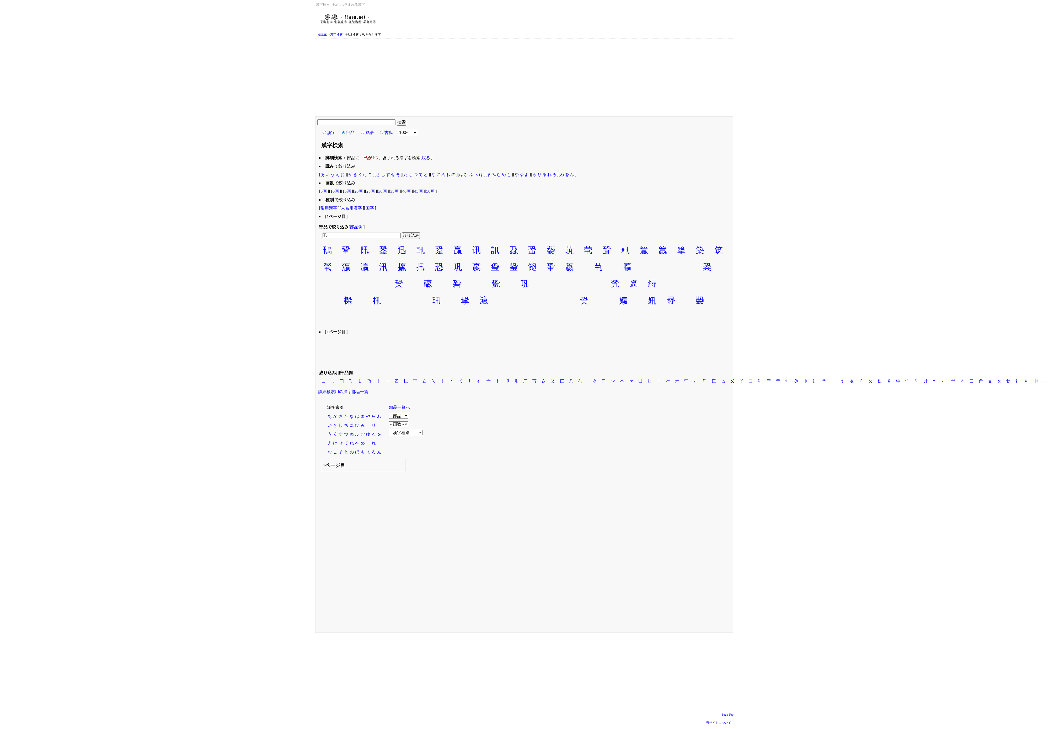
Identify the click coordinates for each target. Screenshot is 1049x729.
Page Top (728, 714)
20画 (358, 191)
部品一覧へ (399, 407)
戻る (426, 158)
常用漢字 (328, 208)
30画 (382, 191)
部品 (350, 132)
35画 (394, 191)
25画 (370, 191)
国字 (370, 208)
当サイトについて (718, 723)
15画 (346, 191)
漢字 (331, 132)
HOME (322, 34)
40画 (406, 191)
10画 (334, 191)
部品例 (356, 227)
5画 (323, 191)
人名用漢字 (351, 208)
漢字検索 (336, 34)
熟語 (369, 132)
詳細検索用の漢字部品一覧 (343, 391)
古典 (388, 132)
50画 (430, 191)
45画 (418, 191)
